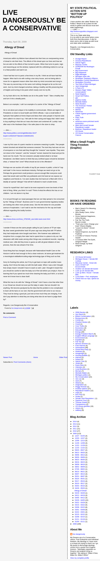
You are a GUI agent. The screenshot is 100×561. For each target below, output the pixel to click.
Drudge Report (80, 59)
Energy (78, 332)
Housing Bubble (81, 355)
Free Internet (80, 346)
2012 (75, 426)
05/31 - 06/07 (80, 476)
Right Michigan (81, 74)
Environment (80, 338)
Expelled (78, 340)
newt (77, 381)
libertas (78, 110)
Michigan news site (82, 76)
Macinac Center (81, 65)
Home (35, 357)
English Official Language (85, 336)
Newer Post (7, 357)
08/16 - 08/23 (80, 462)
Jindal (77, 363)
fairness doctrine (81, 344)
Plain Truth (79, 117)
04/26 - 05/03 (80, 488)
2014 (75, 421)
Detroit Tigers (80, 63)
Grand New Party (81, 349)
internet (78, 357)
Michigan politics (81, 375)
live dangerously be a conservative (34, 20)
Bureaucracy (80, 318)
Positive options (81, 389)
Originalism (79, 385)
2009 (75, 433)
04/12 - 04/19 (80, 495)
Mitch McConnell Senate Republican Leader (84, 126)
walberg (78, 410)
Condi (77, 324)
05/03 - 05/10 (80, 486)
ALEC (77, 119)
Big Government (81, 70)
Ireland (78, 359)
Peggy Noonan (81, 387)
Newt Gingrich (80, 94)
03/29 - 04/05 (80, 500)
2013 (75, 424)
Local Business (81, 369)
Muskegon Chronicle (83, 82)
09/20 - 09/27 (80, 450)
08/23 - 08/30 (80, 460)
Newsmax (79, 112)
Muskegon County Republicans (87, 80)
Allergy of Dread (80, 491)
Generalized (80, 348)
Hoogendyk (79, 353)
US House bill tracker (83, 257)
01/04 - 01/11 (80, 522)
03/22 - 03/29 (80, 502)
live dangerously (79, 534)
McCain (78, 371)
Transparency (80, 404)
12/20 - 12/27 (80, 438)
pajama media (80, 100)
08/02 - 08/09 (80, 467)
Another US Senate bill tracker (86, 269)
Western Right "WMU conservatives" (83, 91)
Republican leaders (82, 391)
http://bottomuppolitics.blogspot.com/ (84, 31)
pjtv (76, 98)
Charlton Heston (81, 322)
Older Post (63, 357)
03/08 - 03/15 (80, 507)
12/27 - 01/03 (80, 436)
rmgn (77, 393)
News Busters (80, 104)
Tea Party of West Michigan (85, 84)
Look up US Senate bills (84, 271)
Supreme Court (81, 400)
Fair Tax (78, 342)
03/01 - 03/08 (80, 510)
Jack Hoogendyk (81, 86)
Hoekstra (78, 351)
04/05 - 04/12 (80, 498)
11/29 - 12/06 (80, 443)
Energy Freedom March (84, 334)
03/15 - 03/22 (80, 505)
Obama (78, 383)
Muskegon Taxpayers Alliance (86, 78)
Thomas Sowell (81, 402)
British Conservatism (83, 316)
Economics (79, 328)
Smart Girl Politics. (82, 96)
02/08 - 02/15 (80, 517)
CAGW (78, 320)
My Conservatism (81, 377)
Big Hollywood (80, 72)
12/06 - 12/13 (80, 441)
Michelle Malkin (81, 102)
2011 (75, 429)
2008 (75, 524)
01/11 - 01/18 (80, 519)
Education (79, 330)
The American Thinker (83, 106)
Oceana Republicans (83, 61)
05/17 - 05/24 (80, 481)
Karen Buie (79, 365)
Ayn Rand (79, 314)
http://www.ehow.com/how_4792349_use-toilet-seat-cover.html (26, 219)
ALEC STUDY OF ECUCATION (82, 266)
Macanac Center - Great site (86, 263)
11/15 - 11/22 (80, 448)
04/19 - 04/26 (80, 493)
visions (78, 408)
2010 (75, 431)
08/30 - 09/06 (80, 457)
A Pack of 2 (79, 88)
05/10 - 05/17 (80, 483)
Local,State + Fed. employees (86, 277)
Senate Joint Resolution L (85, 398)
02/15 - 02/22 (80, 514)
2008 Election (80, 312)
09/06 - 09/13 (80, 455)
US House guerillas (82, 406)
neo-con (78, 379)
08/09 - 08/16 (80, 464)
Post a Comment (9, 317)
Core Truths (79, 326)
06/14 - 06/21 (80, 472)
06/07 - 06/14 (80, 474)
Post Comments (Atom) (22, 362)
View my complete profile (79, 558)
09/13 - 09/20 (80, 453)
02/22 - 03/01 (80, 512)
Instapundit (79, 108)
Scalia (77, 396)
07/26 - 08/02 (80, 469)
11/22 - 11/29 (80, 445)
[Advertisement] (20, 338)
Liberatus (78, 367)
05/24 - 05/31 (80, 479)
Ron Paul (78, 394)
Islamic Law (79, 361)
